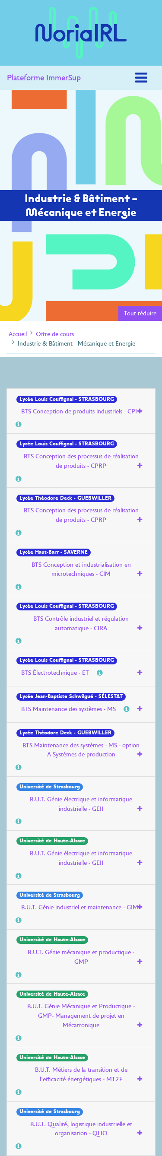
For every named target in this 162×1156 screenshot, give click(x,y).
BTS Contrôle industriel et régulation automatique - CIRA (81, 623)
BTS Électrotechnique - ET (55, 672)
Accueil (18, 334)
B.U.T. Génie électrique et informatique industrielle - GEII (81, 803)
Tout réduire (140, 313)
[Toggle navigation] (141, 77)
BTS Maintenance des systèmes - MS (68, 709)
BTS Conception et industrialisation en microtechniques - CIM (81, 569)
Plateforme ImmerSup (44, 78)
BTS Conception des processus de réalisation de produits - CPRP (81, 460)
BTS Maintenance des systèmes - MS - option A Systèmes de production (81, 749)
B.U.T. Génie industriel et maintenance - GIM (79, 907)
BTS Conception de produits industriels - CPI (79, 411)
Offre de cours (55, 334)
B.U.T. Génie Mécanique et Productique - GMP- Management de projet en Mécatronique (81, 1015)
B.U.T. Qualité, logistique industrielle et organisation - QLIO (81, 1128)
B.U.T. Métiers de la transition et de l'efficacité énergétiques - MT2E (81, 1074)
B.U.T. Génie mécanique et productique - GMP (81, 956)
